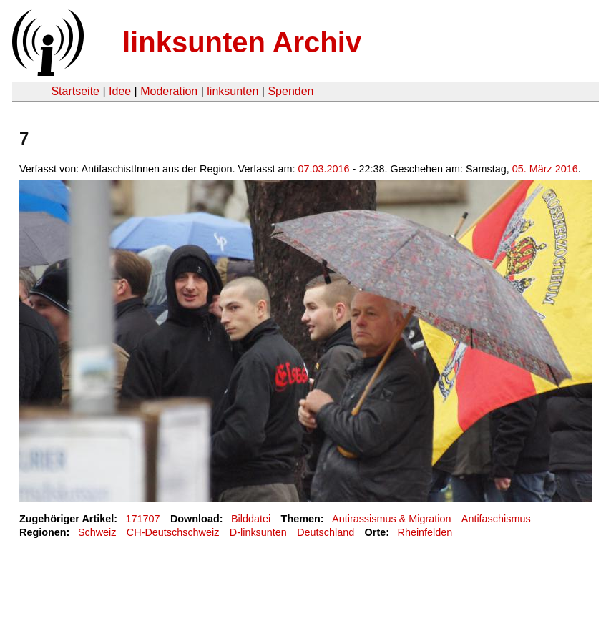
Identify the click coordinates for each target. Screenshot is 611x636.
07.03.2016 (324, 169)
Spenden (290, 91)
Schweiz (97, 532)
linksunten (232, 91)
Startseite (75, 91)
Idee (120, 91)
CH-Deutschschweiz (173, 532)
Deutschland (325, 532)
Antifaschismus (496, 518)
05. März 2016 (545, 169)
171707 (143, 518)
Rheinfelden (425, 532)
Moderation (168, 91)
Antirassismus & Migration (391, 518)
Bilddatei (250, 518)
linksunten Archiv (241, 42)
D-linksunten (258, 532)
